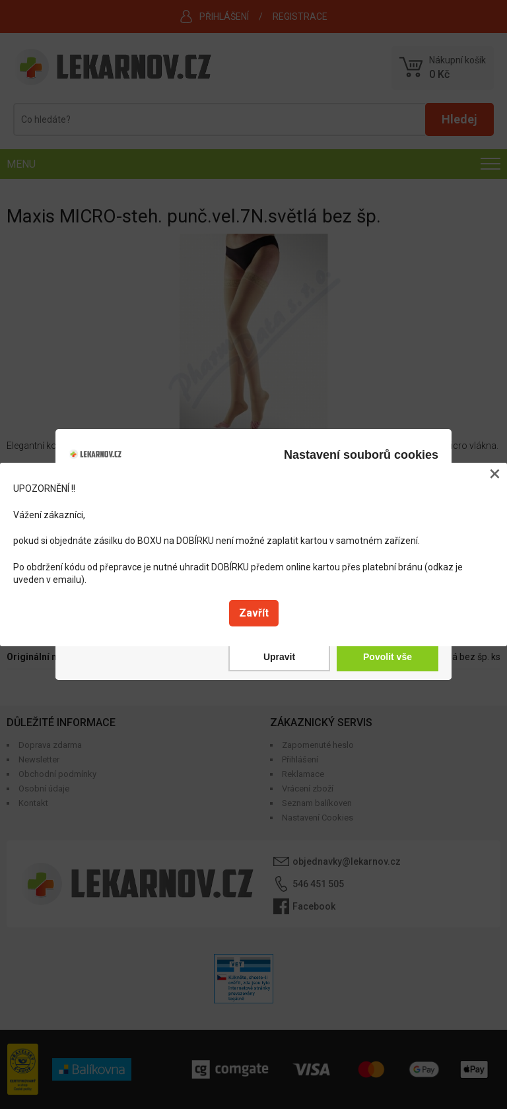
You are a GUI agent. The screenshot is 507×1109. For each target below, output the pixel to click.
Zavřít (254, 613)
